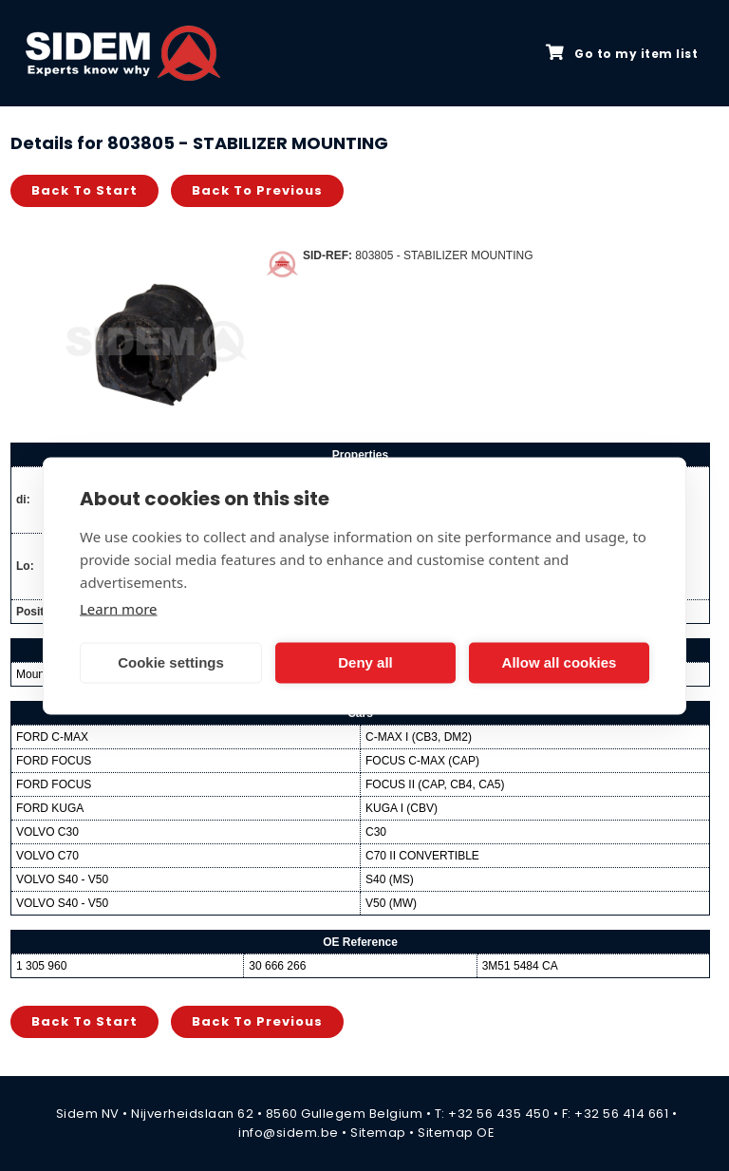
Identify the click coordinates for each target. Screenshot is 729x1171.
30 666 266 (277, 966)
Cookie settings (171, 662)
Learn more (119, 607)
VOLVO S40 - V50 (62, 879)
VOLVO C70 (47, 855)
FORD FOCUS (53, 760)
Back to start (84, 190)
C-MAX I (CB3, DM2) (418, 737)
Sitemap (378, 1133)
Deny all (365, 662)
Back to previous (257, 190)
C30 (375, 832)
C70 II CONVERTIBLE (422, 855)
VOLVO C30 (47, 832)
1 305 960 (41, 966)
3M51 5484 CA (520, 966)
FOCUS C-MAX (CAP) (422, 760)
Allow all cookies (559, 662)
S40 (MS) (389, 879)
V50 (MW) (391, 903)
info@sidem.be (288, 1133)
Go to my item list (622, 53)
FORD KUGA (50, 808)
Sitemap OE (456, 1133)
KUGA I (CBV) (401, 808)
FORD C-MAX (52, 737)
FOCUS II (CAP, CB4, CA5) (434, 784)
